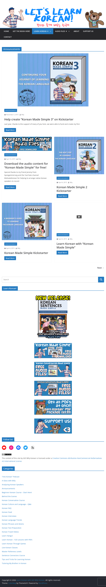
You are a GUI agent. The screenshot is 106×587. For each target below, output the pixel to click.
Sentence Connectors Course (13, 555)
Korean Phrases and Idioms (13, 524)
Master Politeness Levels (11, 551)
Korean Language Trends (12, 520)
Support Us (88, 31)
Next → (100, 267)
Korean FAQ (6, 508)
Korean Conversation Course (13, 500)
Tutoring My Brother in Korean (14, 563)
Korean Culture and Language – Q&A (16, 504)
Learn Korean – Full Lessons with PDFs (17, 540)
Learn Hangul (7, 536)
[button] (50, 31)
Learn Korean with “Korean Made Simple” (75, 245)
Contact (8, 37)
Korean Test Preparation (11, 528)
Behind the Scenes (9, 496)
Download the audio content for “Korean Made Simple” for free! (26, 165)
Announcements (10, 110)
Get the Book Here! (21, 31)
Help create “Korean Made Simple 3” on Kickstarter (38, 119)
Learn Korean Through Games (14, 543)
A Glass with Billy (9, 480)
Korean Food (7, 512)
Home (6, 31)
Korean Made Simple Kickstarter (26, 253)
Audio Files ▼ (61, 31)
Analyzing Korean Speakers (13, 484)
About (76, 31)
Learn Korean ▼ (41, 31)
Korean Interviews (9, 516)
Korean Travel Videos (10, 532)
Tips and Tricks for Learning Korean (16, 559)
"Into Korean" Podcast (10, 477)
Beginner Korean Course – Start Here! (17, 492)
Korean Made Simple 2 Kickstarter (72, 189)
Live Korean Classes (10, 547)
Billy (22, 115)
